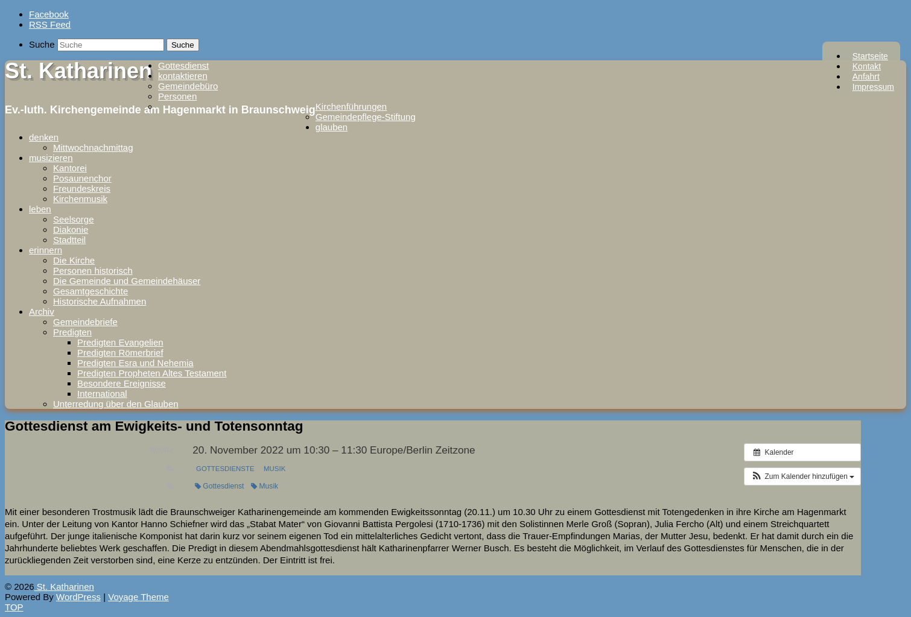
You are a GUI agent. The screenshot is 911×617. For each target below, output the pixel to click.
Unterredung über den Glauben (116, 404)
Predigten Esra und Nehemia (135, 363)
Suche (42, 44)
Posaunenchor (82, 178)
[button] (802, 476)
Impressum (873, 87)
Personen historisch (93, 270)
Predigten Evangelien (120, 342)
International (102, 393)
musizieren (51, 158)
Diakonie (70, 229)
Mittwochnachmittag (93, 147)
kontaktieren (183, 76)
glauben (332, 127)
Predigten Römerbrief (120, 352)
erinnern (45, 250)
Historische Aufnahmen (99, 301)
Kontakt (866, 66)
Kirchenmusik (80, 199)
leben (40, 209)
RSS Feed (50, 24)
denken (44, 137)
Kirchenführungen (351, 106)
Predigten (72, 332)
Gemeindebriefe (85, 322)
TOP (14, 607)
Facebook (49, 14)
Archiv (41, 311)
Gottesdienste (225, 468)
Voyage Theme (138, 597)
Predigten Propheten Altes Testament (151, 373)
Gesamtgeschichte (90, 291)
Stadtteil (69, 240)
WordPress (78, 597)
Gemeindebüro (188, 86)
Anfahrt (866, 76)
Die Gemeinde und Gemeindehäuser (126, 281)
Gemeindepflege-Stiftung (366, 117)
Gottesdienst (183, 65)
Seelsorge (73, 219)
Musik (274, 468)
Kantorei (70, 168)
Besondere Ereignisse (121, 383)
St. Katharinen (78, 71)
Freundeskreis (81, 188)
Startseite (870, 56)
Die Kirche (74, 260)
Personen (177, 96)
